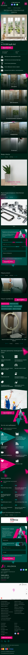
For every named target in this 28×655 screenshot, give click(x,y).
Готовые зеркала (4, 601)
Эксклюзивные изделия (5, 619)
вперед (13, 156)
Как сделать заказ (4, 629)
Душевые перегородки (5, 602)
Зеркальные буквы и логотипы (7, 611)
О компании (3, 623)
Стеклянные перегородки (6, 618)
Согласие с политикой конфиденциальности (13, 258)
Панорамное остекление (19, 608)
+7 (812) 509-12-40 (15, 2)
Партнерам (3, 624)
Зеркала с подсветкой (18, 607)
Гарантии (3, 631)
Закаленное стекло (4, 604)
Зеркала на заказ (17, 601)
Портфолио (16, 626)
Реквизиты (3, 579)
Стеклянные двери (18, 611)
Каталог (15, 623)
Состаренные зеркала (18, 610)
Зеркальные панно (4, 613)
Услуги (15, 624)
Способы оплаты (4, 632)
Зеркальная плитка (4, 610)
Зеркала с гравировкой (18, 602)
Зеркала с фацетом (4, 608)
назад (4, 156)
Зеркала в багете (4, 606)
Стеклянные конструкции (19, 613)
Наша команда (4, 626)
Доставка (3, 634)
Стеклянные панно (4, 616)
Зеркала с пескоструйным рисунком (19, 605)
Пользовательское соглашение (7, 653)
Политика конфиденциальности (8, 651)
